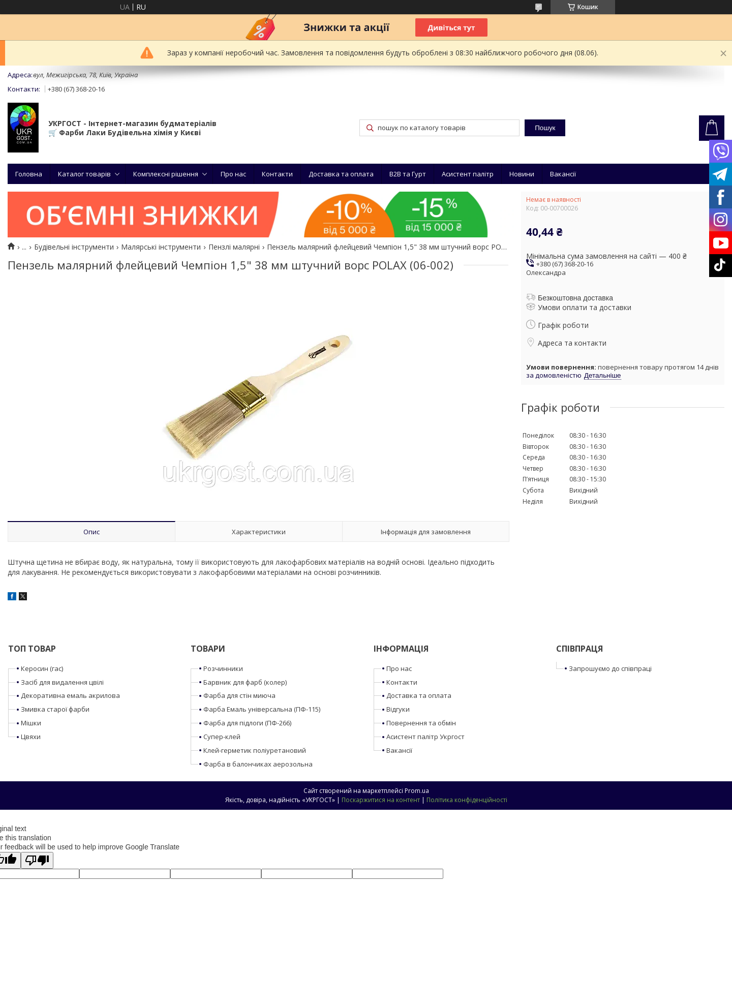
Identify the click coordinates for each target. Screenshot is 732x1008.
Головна (28, 173)
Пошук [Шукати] (545, 128)
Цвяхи (31, 736)
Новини (521, 173)
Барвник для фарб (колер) (245, 682)
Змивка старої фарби (55, 709)
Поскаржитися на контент (381, 800)
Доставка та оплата (341, 173)
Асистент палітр (468, 173)
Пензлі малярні (234, 247)
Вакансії (563, 173)
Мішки (31, 722)
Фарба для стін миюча (239, 695)
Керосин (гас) (42, 668)
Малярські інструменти (161, 247)
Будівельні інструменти (74, 247)
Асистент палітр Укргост (425, 736)
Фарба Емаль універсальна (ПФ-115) (261, 709)
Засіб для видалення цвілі (62, 682)
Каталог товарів (84, 173)
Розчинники (223, 668)
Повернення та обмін (421, 722)
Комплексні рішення (165, 173)
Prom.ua (417, 790)
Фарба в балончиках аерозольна (258, 764)
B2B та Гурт (407, 173)
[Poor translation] (37, 860)
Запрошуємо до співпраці (610, 668)
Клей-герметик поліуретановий (254, 750)
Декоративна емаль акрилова (70, 695)
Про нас (233, 173)
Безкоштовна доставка (575, 298)
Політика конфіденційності (466, 800)
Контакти (277, 173)
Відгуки (398, 709)
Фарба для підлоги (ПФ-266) (247, 722)
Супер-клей (221, 736)
